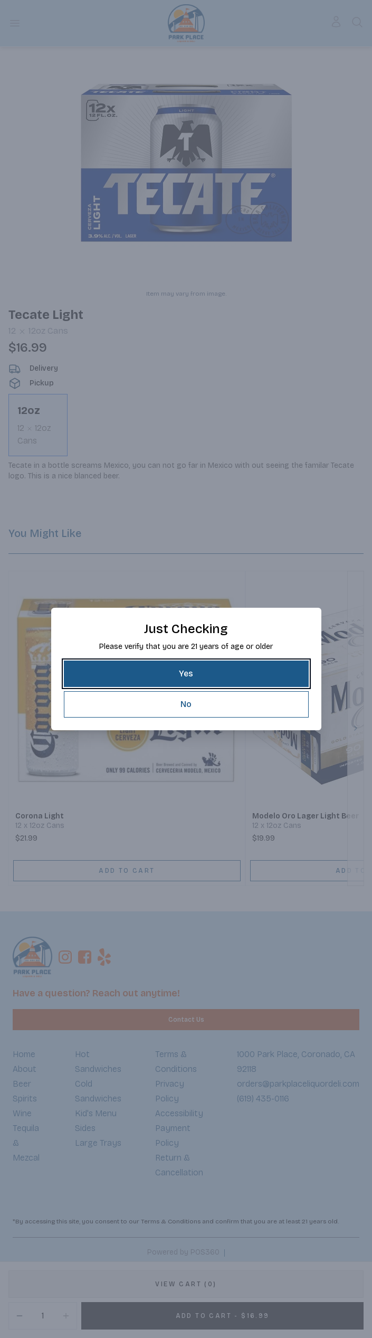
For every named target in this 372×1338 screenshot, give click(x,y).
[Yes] (186, 674)
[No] (186, 704)
